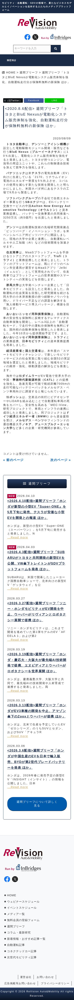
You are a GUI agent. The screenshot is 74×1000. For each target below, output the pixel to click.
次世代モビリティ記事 (22, 957)
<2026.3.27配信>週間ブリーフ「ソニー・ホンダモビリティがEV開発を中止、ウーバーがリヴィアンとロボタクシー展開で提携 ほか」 (36, 612)
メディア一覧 (16, 914)
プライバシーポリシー (55, 983)
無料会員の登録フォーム (23, 920)
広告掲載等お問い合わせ (20, 983)
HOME (11, 895)
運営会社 (26, 977)
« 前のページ (13, 460)
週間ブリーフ (16, 926)
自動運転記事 (16, 944)
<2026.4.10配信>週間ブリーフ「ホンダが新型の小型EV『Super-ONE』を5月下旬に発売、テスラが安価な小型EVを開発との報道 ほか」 (36, 509)
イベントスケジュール (22, 907)
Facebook (33, 100)
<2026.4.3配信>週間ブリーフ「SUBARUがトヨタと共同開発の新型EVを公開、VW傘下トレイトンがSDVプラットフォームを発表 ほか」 (36, 560)
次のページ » (60, 460)
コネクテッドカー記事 (22, 951)
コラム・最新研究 (19, 932)
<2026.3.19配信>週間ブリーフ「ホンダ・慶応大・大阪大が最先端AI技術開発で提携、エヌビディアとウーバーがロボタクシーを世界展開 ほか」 (36, 663)
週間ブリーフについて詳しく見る (37, 803)
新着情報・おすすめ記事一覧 (26, 938)
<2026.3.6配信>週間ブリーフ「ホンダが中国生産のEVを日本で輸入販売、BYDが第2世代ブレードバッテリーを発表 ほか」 (36, 759)
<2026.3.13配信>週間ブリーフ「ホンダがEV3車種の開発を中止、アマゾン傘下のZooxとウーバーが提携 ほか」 (36, 711)
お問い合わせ (45, 977)
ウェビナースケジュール (23, 901)
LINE (54, 100)
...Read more (17, 537)
